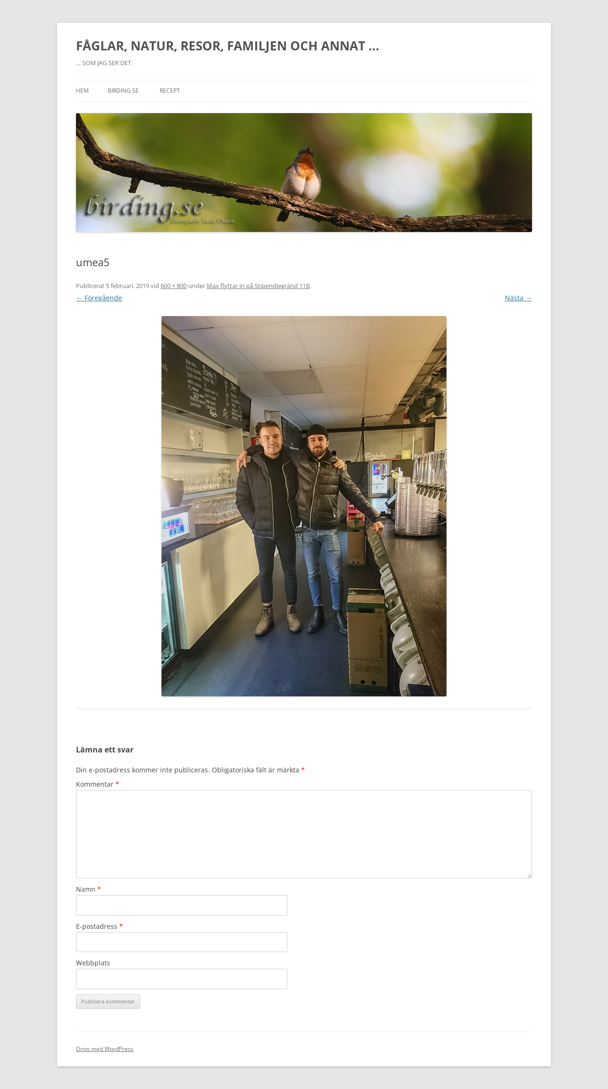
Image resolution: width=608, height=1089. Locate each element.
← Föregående (99, 297)
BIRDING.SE (123, 91)
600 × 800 (174, 285)
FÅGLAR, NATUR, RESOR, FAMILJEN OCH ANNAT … (227, 45)
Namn (88, 889)
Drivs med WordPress (104, 1049)
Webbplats (93, 962)
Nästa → (518, 297)
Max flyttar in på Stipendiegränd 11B (258, 285)
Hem (82, 91)
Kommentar (97, 784)
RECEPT (170, 91)
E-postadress (99, 926)
